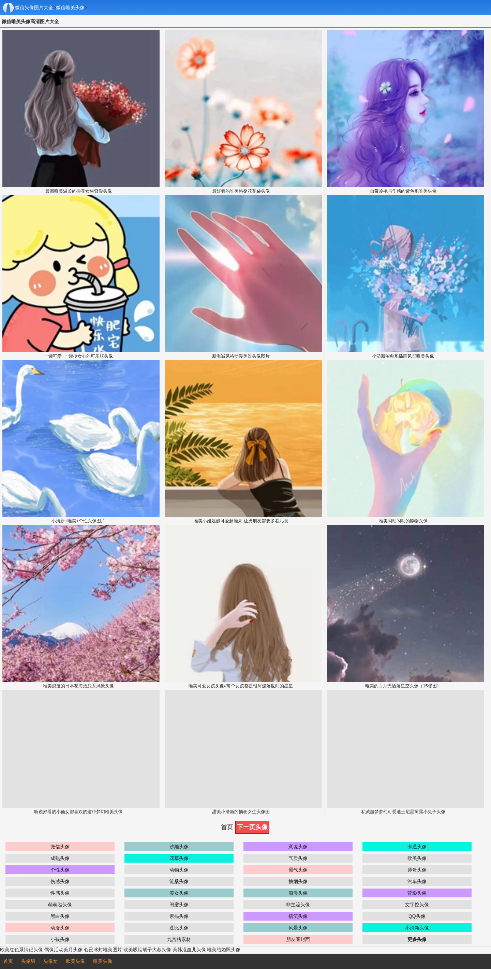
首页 (8, 961)
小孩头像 (60, 939)
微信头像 (60, 846)
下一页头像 (252, 827)
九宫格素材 (179, 939)
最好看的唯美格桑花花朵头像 (241, 191)
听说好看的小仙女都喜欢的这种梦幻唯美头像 (78, 811)
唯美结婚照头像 (223, 949)
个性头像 (60, 870)
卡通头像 (417, 846)
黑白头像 (60, 916)
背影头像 (417, 893)
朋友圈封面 (298, 939)
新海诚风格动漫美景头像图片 (241, 356)
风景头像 (298, 927)
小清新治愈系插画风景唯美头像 (403, 356)
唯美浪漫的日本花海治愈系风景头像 (78, 685)
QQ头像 (417, 916)
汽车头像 (417, 881)
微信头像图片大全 (34, 7)
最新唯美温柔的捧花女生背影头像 (78, 191)
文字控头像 (417, 904)
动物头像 (179, 870)
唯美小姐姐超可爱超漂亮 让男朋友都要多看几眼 (241, 520)
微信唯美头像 (70, 7)
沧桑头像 (179, 881)
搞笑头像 (298, 916)
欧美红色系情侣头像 (21, 949)
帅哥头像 (417, 870)
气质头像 (298, 858)
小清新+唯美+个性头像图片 (78, 520)
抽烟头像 (298, 881)
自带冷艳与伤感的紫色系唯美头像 (403, 191)
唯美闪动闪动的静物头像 (403, 520)
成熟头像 (60, 858)
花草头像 (179, 858)
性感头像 (60, 893)
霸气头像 (298, 870)
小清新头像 (417, 927)
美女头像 (179, 893)
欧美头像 (417, 858)
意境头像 (298, 846)
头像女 (50, 961)
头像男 (28, 961)
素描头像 (179, 916)
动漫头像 (60, 927)
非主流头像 (298, 904)
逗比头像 (179, 927)
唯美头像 (102, 961)
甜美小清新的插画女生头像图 (241, 811)
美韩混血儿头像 (189, 949)
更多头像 (417, 939)
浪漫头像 (298, 893)
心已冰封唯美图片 (103, 949)
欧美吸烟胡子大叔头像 (147, 949)
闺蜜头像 (179, 904)
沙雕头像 (179, 846)
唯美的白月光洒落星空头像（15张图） (403, 685)
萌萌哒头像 (60, 904)
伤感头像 (60, 881)
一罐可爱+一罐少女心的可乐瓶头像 (78, 356)
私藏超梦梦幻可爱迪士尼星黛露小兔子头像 (403, 811)
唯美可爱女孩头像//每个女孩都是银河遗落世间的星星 (241, 685)
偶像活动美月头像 (63, 949)
